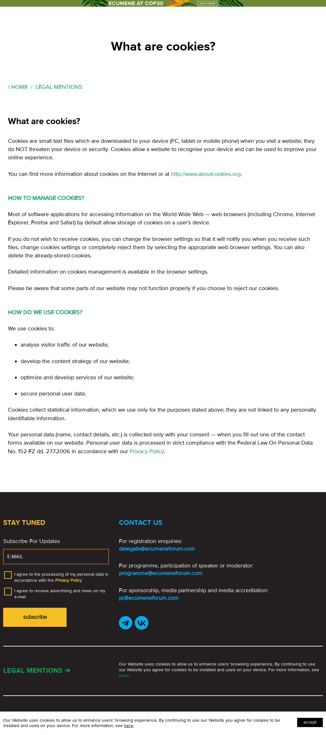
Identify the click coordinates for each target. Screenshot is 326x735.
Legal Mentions (59, 86)
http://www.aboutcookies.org (206, 173)
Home (19, 86)
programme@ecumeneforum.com (160, 573)
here (123, 675)
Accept (309, 722)
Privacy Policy (147, 451)
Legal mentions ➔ (36, 670)
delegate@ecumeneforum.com (157, 548)
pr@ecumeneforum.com (149, 597)
